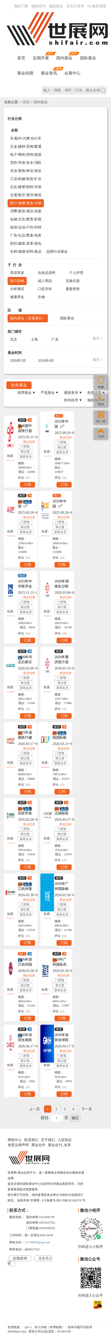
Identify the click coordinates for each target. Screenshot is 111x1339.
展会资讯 (49, 73)
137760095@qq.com (37, 1242)
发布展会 (19, 385)
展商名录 (26, 456)
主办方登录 (75, 6)
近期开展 (41, 58)
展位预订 (25, 452)
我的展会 (56, 6)
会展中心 (72, 73)
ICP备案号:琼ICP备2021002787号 (64, 1200)
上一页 (34, 1109)
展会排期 (25, 73)
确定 (75, 1118)
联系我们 (31, 1140)
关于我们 (48, 1140)
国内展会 (64, 58)
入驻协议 (65, 1140)
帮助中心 (15, 1140)
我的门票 (21, 6)
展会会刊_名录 (59, 1145)
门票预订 (25, 447)
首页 (21, 58)
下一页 (86, 1109)
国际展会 (88, 58)
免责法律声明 (18, 1145)
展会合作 (38, 1145)
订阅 (27, 484)
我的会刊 (38, 6)
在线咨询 (20, 1258)
